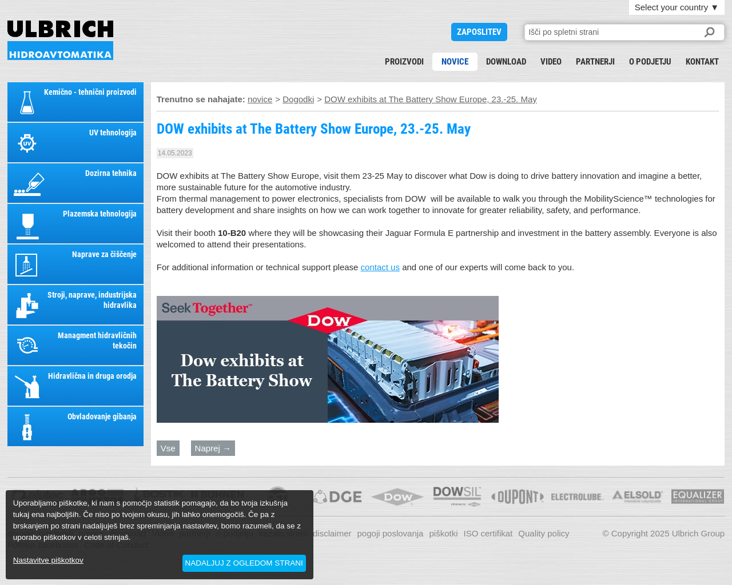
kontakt (702, 62)
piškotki (443, 533)
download (506, 62)
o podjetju (650, 62)
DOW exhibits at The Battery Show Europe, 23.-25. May (60, 40)
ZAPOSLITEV (479, 32)
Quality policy (543, 533)
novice (454, 62)
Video (551, 62)
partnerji (595, 62)
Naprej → (213, 448)
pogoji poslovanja (390, 533)
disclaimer (332, 533)
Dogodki (298, 99)
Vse (168, 448)
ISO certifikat (487, 533)
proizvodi (404, 62)
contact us (380, 267)
